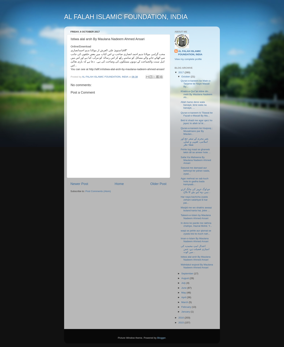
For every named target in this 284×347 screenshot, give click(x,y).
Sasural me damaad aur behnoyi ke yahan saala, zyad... (195, 170)
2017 (181, 72)
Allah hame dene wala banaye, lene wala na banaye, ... (194, 105)
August (185, 278)
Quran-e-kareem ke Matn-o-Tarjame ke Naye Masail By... (196, 83)
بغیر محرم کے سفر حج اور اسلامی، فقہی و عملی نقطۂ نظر (195, 141)
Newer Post (79, 184)
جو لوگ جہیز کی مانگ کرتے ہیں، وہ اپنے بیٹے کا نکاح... (195, 190)
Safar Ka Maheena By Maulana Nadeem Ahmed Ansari (196, 160)
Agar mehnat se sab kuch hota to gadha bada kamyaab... (194, 181)
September (187, 273)
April (184, 297)
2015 (181, 322)
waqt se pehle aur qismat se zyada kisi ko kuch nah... (196, 232)
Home (119, 184)
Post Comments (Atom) (98, 191)
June (184, 288)
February (186, 307)
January (186, 311)
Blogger (161, 337)
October (186, 76)
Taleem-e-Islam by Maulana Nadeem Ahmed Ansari (196, 216)
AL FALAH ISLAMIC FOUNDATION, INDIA (126, 17)
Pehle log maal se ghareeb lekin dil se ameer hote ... (196, 151)
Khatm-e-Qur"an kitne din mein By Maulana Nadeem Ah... (196, 94)
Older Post (158, 184)
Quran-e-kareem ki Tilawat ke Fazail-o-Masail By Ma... (197, 114)
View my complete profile (188, 59)
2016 (181, 317)
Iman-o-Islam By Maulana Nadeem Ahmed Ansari (195, 240)
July (183, 283)
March (185, 302)
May (184, 292)
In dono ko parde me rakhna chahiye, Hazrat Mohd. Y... (196, 224)
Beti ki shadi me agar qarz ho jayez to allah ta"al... (196, 122)
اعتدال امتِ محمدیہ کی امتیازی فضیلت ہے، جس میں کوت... (195, 249)
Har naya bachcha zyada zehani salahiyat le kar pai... (194, 199)
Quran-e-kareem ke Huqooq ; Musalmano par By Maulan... (197, 131)
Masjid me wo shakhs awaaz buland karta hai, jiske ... (196, 209)
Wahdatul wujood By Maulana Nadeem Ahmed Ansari (197, 266)
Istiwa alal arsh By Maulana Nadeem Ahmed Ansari (195, 258)
